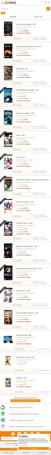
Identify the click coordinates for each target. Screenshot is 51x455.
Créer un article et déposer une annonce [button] (25, 400)
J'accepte (34, 448)
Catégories (12, 17)
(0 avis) (25, 29)
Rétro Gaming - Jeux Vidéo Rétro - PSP (26, 26)
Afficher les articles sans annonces (25, 398)
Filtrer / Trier (38, 17)
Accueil (8, 443)
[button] (3, 13)
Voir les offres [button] (17, 38)
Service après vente (16, 443)
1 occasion (18, 31)
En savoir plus (22, 445)
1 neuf (17, 96)
